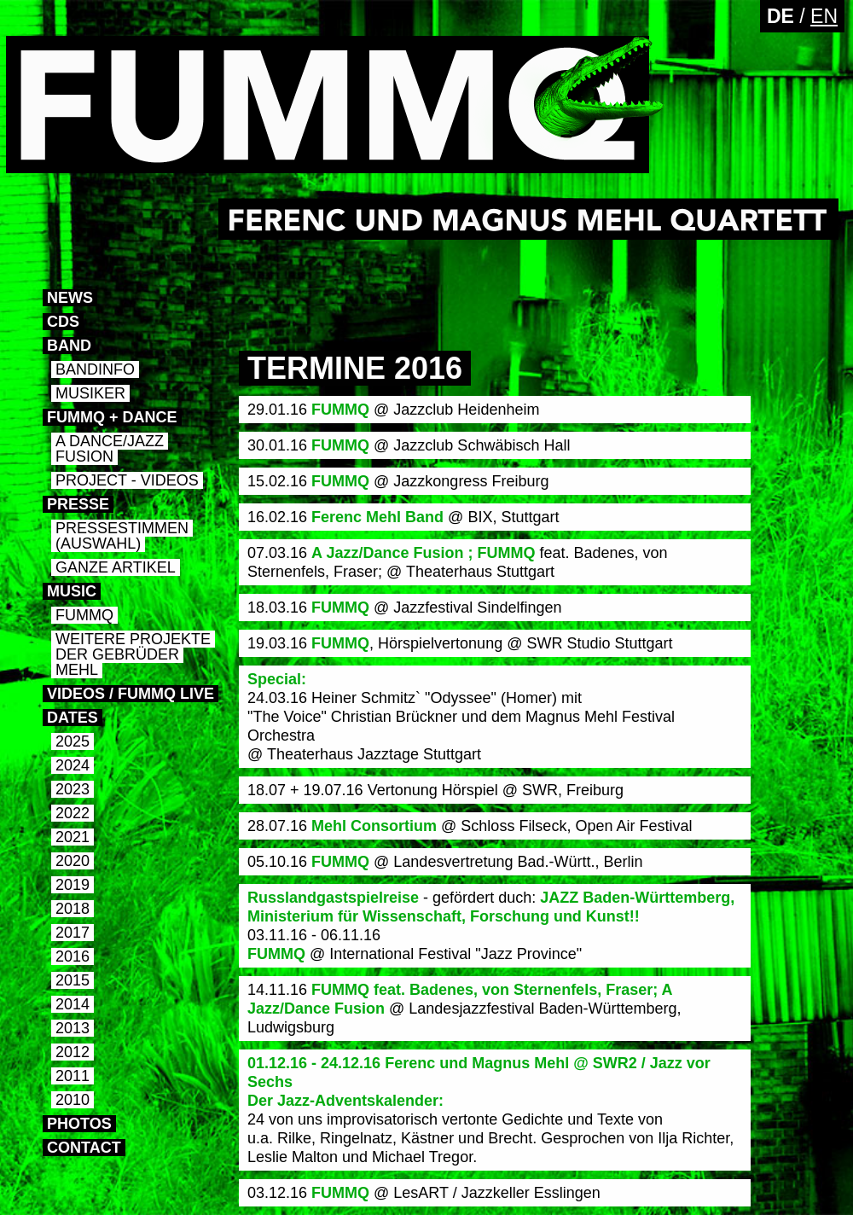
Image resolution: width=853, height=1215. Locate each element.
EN (824, 16)
